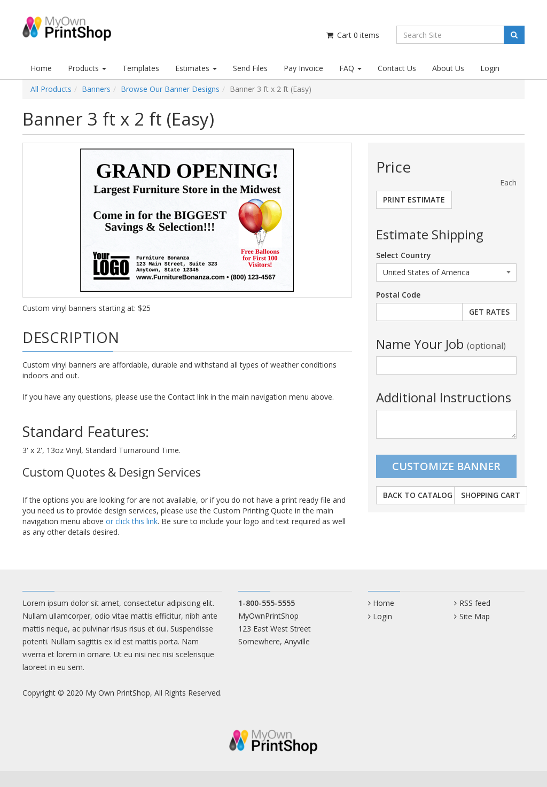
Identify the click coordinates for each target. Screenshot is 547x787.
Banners (96, 89)
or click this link (132, 521)
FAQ (350, 68)
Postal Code (398, 295)
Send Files (250, 68)
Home (41, 68)
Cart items (352, 35)
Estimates (196, 68)
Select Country (403, 255)
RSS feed (474, 603)
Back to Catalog (417, 495)
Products (87, 68)
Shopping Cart (490, 495)
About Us (448, 68)
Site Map (474, 616)
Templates (140, 68)
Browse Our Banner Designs (170, 89)
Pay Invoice (303, 68)
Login (489, 68)
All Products (51, 89)
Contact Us (397, 68)
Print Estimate (414, 199)
